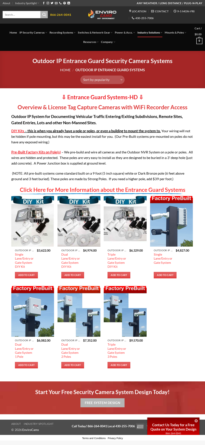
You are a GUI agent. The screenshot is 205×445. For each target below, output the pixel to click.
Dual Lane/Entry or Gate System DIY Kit (70, 260)
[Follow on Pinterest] (64, 3)
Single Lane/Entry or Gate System (163, 258)
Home (13, 32)
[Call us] (60, 3)
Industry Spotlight (27, 3)
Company (108, 42)
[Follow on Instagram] (48, 3)
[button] (198, 37)
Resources (91, 42)
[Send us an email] (56, 3)
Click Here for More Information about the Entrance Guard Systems (102, 189)
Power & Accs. (125, 32)
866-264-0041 (173, 433)
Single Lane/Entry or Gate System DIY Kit (24, 260)
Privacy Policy (115, 438)
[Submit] (44, 14)
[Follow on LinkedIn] (68, 3)
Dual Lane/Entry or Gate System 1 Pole (24, 350)
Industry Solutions (149, 32)
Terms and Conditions (94, 438)
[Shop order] (102, 80)
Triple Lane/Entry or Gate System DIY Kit (117, 260)
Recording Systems (62, 32)
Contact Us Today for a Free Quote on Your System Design (173, 427)
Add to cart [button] (26, 274)
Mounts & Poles (175, 32)
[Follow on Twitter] (52, 3)
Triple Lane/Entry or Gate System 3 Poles (117, 350)
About (6, 3)
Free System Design (102, 403)
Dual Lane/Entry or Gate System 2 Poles (70, 350)
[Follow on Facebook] (43, 3)
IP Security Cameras (33, 32)
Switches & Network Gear (95, 32)
